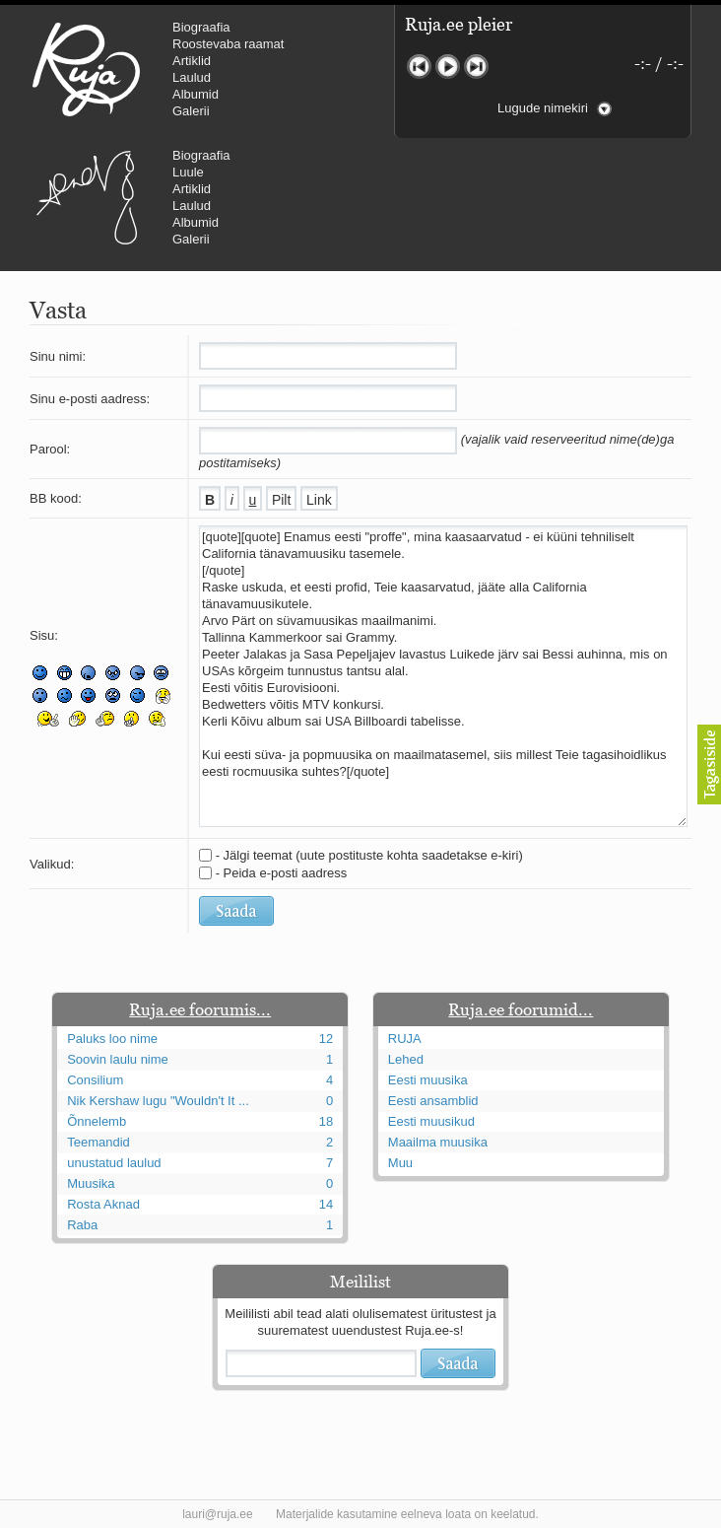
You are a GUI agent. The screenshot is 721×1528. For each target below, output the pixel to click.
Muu (400, 1162)
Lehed (406, 1059)
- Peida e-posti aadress (282, 873)
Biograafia (201, 27)
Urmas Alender (86, 197)
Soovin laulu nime (117, 1059)
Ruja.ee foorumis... (200, 1009)
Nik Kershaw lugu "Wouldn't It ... (158, 1100)
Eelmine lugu (419, 66)
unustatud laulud (114, 1162)
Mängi (447, 66)
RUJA (86, 69)
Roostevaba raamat (228, 43)
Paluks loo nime (112, 1038)
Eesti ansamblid (433, 1100)
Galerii (191, 111)
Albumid (195, 94)
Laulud (191, 77)
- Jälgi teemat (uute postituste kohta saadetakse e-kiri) (369, 855)
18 (326, 1121)
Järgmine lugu (476, 66)
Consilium (95, 1080)
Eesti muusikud (431, 1121)
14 (326, 1204)
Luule (188, 172)
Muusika (90, 1183)
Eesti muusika (428, 1080)
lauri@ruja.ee (217, 1514)
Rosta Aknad (103, 1204)
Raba (82, 1224)
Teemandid (98, 1142)
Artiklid (191, 60)
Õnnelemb (96, 1121)
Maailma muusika (438, 1142)
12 (326, 1038)
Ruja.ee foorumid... (520, 1009)
